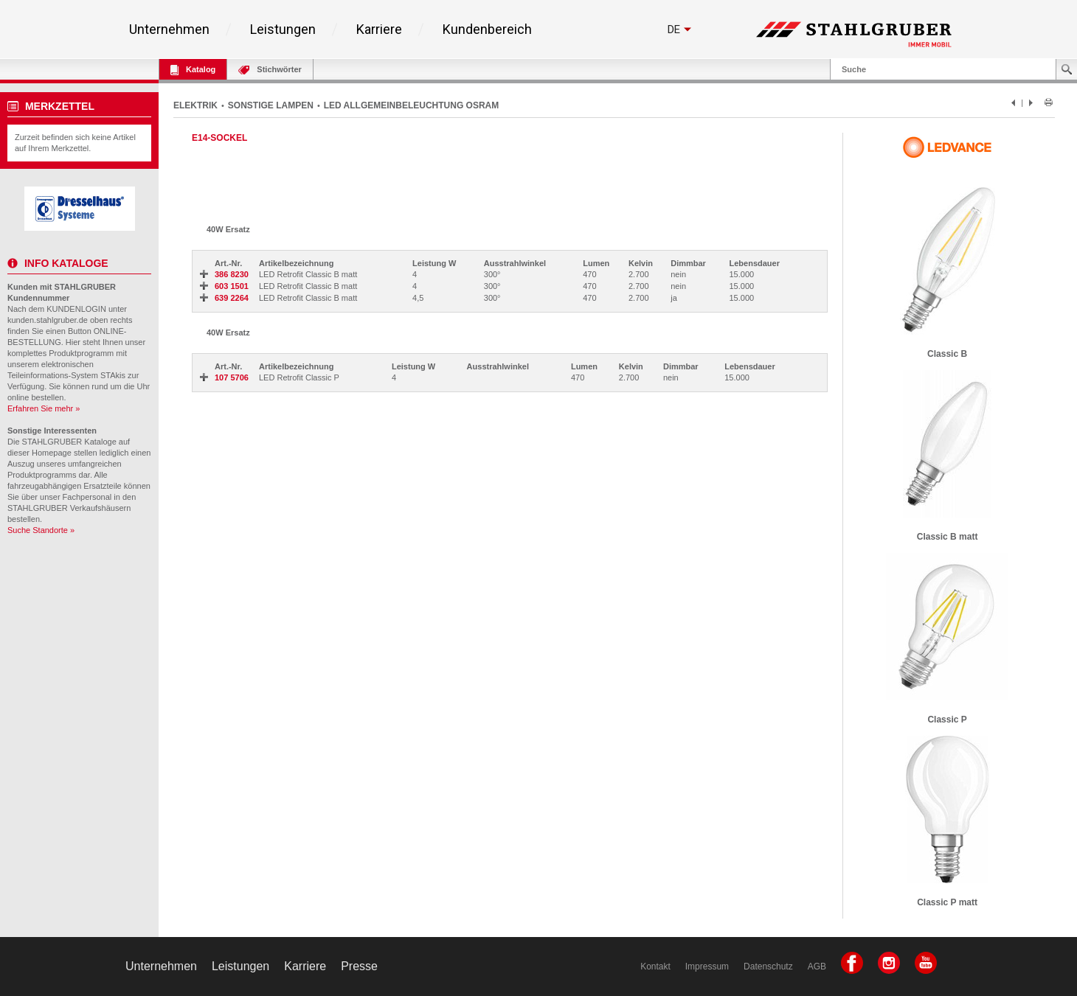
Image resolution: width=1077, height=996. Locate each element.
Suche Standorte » (41, 530)
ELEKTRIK (195, 105)
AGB (817, 966)
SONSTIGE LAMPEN (271, 105)
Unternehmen (169, 29)
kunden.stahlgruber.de (47, 320)
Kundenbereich (487, 29)
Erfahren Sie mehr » (43, 408)
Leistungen (283, 29)
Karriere (379, 29)
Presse (359, 966)
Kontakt (655, 966)
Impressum (707, 966)
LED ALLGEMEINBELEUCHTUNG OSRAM (411, 105)
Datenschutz (768, 966)
